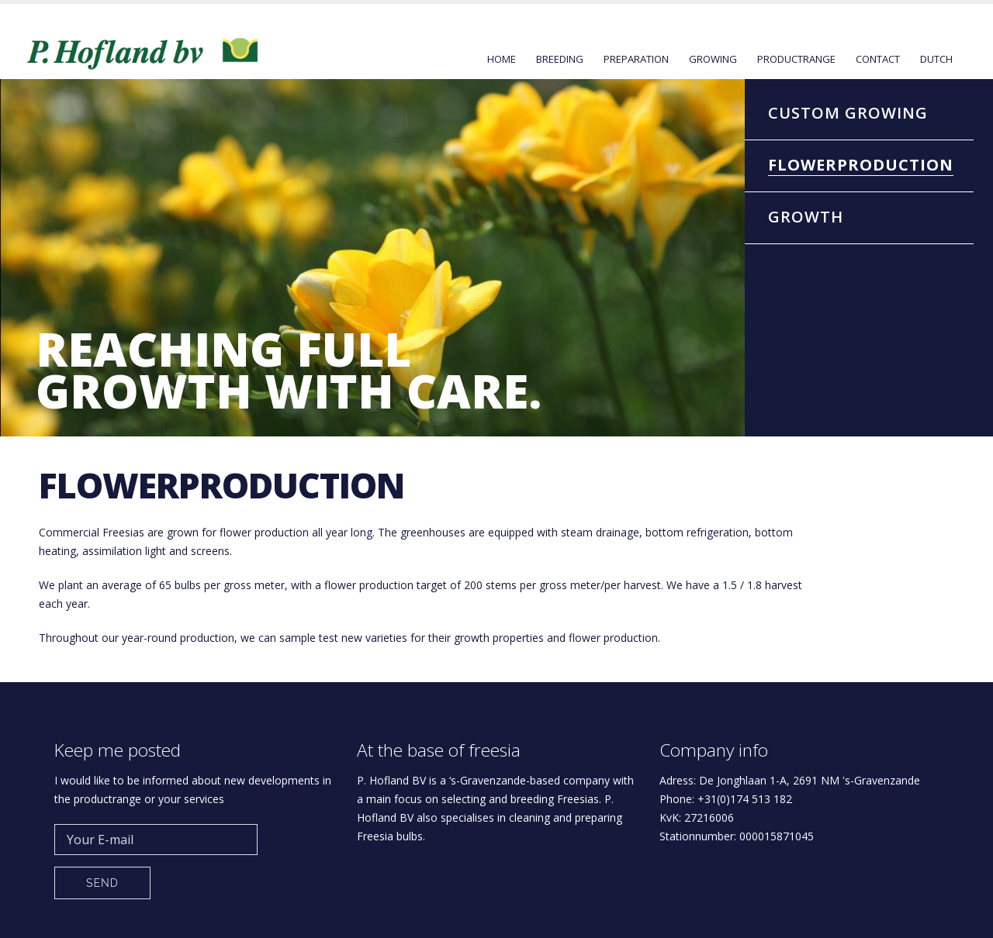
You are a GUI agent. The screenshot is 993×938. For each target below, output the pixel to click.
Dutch (936, 59)
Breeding (559, 59)
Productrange (796, 59)
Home (501, 59)
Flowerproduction (860, 164)
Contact (878, 59)
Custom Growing (848, 112)
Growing (713, 59)
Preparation (636, 59)
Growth (805, 216)
